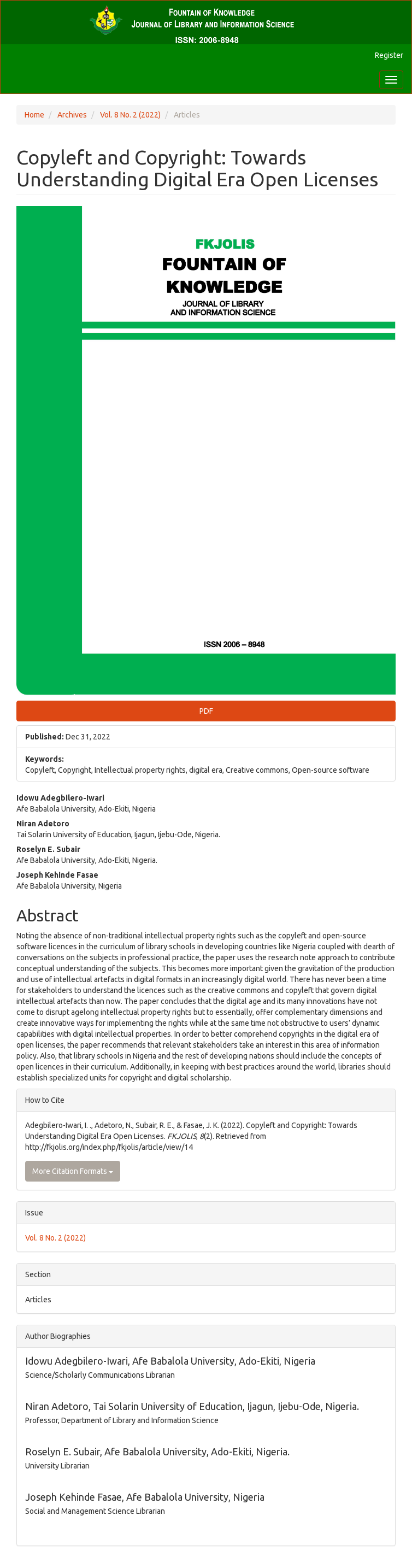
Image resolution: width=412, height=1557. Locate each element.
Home (34, 114)
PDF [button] (206, 711)
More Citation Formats (72, 1171)
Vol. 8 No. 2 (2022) (130, 114)
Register (389, 55)
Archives (72, 114)
